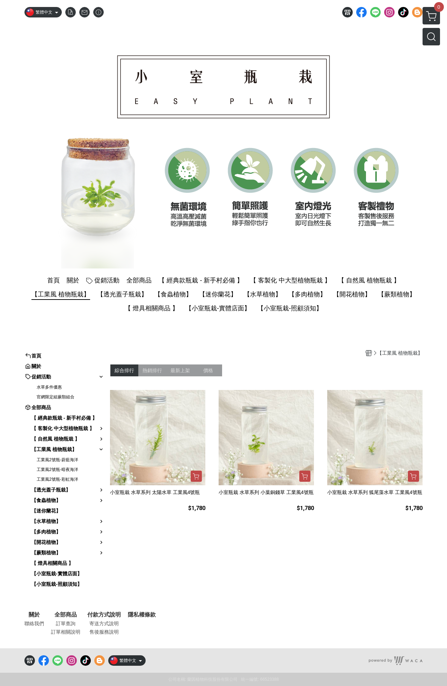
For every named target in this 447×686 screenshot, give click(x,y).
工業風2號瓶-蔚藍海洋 (57, 459)
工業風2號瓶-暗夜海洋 (57, 469)
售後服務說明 (104, 631)
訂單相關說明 (65, 631)
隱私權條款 (142, 615)
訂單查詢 (65, 623)
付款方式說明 (104, 615)
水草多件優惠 (49, 387)
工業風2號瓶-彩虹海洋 (57, 479)
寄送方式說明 (104, 623)
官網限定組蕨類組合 (55, 396)
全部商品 (65, 615)
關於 (34, 615)
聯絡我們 (34, 623)
